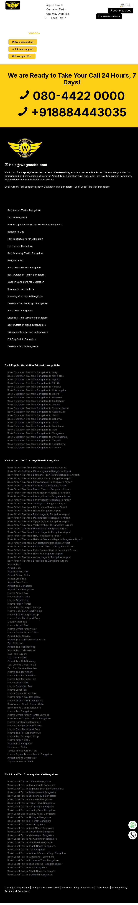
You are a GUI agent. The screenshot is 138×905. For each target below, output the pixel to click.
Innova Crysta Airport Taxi (22, 629)
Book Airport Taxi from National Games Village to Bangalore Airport (44, 539)
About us (67, 888)
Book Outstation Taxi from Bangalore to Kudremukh (36, 412)
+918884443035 (72, 113)
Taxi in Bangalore (17, 218)
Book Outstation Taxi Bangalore (55, 187)
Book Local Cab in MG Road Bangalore (29, 782)
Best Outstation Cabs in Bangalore (26, 325)
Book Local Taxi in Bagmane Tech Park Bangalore (35, 789)
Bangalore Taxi (15, 261)
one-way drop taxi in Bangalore (25, 296)
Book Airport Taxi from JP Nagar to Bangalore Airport (37, 504)
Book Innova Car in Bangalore (24, 708)
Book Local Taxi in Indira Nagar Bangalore (30, 807)
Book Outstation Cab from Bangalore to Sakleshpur (36, 401)
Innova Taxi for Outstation (21, 676)
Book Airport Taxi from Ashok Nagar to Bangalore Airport (39, 557)
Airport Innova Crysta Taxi (22, 758)
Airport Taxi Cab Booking (21, 647)
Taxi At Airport (15, 643)
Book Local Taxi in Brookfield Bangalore (29, 875)
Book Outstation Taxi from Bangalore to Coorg (33, 394)
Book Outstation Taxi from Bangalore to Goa (32, 430)
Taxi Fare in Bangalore (20, 246)
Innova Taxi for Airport (19, 672)
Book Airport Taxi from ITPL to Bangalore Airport (34, 536)
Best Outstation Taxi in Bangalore (26, 275)
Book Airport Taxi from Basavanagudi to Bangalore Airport (39, 482)
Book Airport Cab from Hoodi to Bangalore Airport (35, 554)
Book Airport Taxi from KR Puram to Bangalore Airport (37, 507)
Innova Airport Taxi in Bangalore (25, 701)
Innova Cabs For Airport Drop (23, 618)
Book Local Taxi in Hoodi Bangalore (27, 868)
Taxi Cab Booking (17, 658)
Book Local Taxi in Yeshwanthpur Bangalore (32, 839)
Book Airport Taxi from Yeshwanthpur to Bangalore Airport (40, 525)
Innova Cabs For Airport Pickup (24, 611)
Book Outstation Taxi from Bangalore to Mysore (33, 380)
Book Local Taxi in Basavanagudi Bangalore (32, 796)
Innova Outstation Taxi (19, 686)
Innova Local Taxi (17, 690)
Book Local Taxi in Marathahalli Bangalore (30, 832)
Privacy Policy (119, 888)
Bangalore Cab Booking (20, 289)
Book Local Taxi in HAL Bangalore (26, 825)
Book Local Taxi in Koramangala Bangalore (31, 785)
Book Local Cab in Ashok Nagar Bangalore (31, 871)
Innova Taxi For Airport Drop (23, 615)
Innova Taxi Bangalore (19, 711)
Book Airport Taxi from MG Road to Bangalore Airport (37, 468)
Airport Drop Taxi (16, 579)
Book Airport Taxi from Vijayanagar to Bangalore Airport (38, 522)
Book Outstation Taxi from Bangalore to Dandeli (33, 405)
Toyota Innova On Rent (20, 762)
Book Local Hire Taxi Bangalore (92, 187)
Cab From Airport (17, 654)
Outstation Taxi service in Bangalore (27, 332)
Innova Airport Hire (17, 600)
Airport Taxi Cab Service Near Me (26, 640)
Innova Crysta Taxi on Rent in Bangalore (29, 754)
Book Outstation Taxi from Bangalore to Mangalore (35, 433)
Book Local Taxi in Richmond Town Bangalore (33, 860)
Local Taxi (59, 17)
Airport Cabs (14, 568)
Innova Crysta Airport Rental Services (28, 715)
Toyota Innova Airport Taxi (22, 751)
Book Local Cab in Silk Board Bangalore (29, 800)
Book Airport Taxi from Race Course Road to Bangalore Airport (42, 550)
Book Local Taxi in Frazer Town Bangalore (31, 803)
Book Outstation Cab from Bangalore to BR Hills (33, 383)
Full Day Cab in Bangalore (21, 339)
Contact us (87, 888)
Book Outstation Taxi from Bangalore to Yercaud (34, 387)
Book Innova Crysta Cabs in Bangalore (29, 719)
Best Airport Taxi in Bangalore (24, 210)
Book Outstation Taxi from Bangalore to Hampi (33, 416)
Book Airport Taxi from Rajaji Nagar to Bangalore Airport (38, 514)
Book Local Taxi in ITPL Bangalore (26, 850)
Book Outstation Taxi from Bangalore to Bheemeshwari (38, 408)
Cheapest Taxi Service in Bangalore (27, 318)
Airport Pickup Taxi (18, 572)
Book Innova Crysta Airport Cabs (25, 704)
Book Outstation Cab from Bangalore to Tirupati (34, 441)
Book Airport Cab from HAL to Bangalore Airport (34, 511)
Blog (76, 888)
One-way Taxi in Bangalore (22, 347)
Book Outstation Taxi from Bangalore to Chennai (34, 448)
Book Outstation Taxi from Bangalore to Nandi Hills (35, 376)
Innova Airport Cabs (18, 597)
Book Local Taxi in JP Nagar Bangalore (29, 818)
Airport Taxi (54, 5)
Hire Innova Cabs (17, 747)
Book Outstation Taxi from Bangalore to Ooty (32, 373)
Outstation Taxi (56, 9)
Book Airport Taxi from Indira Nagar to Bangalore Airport (38, 493)
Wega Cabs (22, 888)
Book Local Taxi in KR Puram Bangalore (29, 821)
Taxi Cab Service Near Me (22, 668)
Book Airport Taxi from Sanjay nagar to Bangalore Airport (39, 500)
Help (125, 5)
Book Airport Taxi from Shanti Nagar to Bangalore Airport (39, 532)
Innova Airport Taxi (18, 593)
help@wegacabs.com (26, 166)
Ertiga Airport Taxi (17, 622)
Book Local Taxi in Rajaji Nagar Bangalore (30, 828)
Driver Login (102, 888)
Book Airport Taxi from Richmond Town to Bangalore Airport (40, 547)
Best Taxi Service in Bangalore (24, 268)
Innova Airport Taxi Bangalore (24, 697)
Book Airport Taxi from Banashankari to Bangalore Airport (39, 479)
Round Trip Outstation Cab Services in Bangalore (34, 225)
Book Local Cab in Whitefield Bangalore (29, 843)
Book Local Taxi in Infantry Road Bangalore (31, 810)
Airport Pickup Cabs (18, 575)
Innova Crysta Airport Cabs (22, 633)
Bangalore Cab (15, 232)
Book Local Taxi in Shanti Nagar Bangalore (31, 846)
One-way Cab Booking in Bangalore (27, 304)
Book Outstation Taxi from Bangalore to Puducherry (36, 444)
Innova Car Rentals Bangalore (24, 722)
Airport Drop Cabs (17, 582)
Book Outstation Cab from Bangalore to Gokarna (34, 419)
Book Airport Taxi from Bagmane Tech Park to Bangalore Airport (43, 475)
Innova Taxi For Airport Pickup (24, 608)
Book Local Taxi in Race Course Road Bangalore (34, 864)
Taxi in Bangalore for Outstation (25, 239)
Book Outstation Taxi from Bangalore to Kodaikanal (35, 426)
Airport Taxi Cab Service (21, 651)
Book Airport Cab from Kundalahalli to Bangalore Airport (38, 543)
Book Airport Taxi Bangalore (20, 187)
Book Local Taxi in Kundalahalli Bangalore (30, 857)
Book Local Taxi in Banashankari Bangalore (31, 792)
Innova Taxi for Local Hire (21, 679)
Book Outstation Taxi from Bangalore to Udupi (32, 423)
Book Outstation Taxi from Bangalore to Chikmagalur (36, 390)
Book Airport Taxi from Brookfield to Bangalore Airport (37, 561)
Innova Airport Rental (19, 604)
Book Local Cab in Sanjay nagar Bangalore (31, 814)
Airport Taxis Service (19, 636)
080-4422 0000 (72, 96)
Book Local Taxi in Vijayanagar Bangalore (30, 835)
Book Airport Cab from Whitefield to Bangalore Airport (37, 529)
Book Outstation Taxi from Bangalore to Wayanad (35, 398)
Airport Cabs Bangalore (20, 590)
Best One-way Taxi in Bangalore (25, 253)
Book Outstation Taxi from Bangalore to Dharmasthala (37, 437)
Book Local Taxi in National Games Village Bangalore (37, 853)
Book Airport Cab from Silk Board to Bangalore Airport (37, 486)
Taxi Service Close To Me (21, 665)
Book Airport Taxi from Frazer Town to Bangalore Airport (38, 489)
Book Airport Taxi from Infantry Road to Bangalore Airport (39, 496)
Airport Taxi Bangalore (19, 586)
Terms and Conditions (17, 891)
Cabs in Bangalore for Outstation (25, 282)
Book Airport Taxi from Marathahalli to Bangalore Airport (38, 518)
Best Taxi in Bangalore (19, 311)
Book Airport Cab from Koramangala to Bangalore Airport (39, 471)
